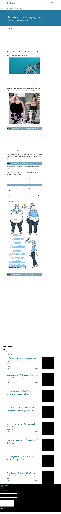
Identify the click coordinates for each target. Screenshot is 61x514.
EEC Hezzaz (10, 3)
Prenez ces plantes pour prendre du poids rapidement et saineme (22, 276)
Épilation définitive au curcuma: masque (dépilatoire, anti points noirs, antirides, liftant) (22, 363)
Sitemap (2, 488)
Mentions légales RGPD (5, 487)
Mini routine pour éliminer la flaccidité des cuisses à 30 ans (21, 165)
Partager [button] (40, 327)
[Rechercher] (52, 2)
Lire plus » (36, 401)
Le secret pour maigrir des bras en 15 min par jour (20, 187)
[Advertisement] (24, 38)
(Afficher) (13, 49)
